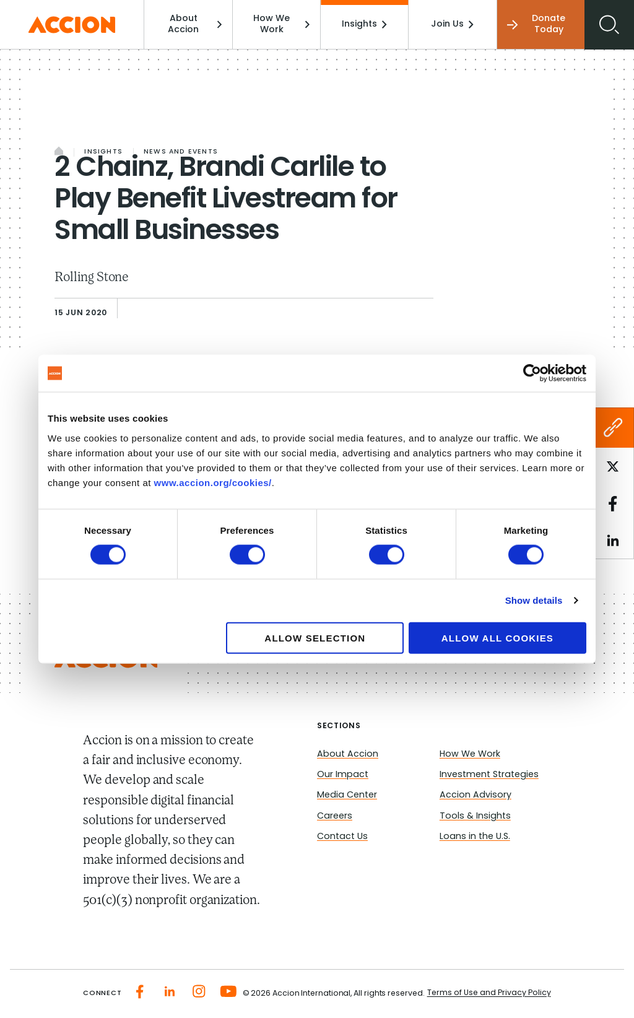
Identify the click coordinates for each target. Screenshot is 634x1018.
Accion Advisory (475, 795)
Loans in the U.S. (475, 837)
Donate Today (536, 24)
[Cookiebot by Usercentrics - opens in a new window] (532, 373)
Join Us (452, 24)
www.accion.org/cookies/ (213, 482)
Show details (534, 600)
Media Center (347, 795)
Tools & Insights (475, 816)
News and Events (181, 152)
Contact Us (342, 837)
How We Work (281, 24)
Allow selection (314, 637)
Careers (334, 816)
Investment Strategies (489, 775)
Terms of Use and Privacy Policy (489, 993)
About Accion (195, 24)
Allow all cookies (497, 637)
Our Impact (342, 775)
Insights (364, 24)
